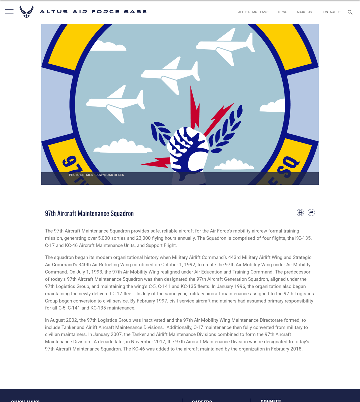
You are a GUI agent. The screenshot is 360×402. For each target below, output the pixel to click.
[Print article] (300, 212)
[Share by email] (311, 212)
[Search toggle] (350, 11)
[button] (8, 12)
